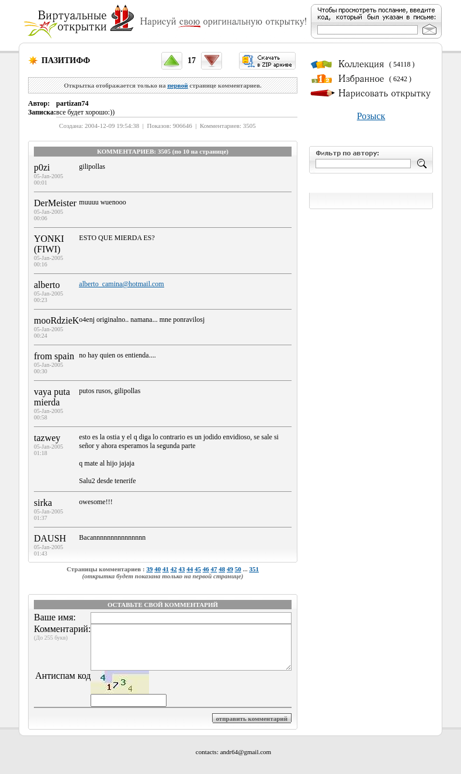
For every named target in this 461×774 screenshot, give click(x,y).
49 (230, 568)
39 (149, 568)
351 (254, 568)
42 (174, 568)
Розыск (371, 116)
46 (206, 568)
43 (181, 568)
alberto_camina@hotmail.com (121, 284)
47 (213, 568)
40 (157, 568)
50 (238, 568)
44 (189, 568)
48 (222, 568)
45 (198, 568)
